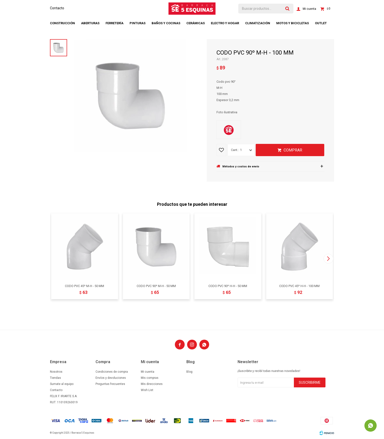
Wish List (147, 390)
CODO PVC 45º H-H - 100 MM (299, 286)
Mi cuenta (147, 371)
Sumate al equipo (61, 384)
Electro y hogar (225, 23)
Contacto (57, 8)
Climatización (257, 23)
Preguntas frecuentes (110, 384)
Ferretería (114, 23)
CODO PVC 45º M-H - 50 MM (84, 286)
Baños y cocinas (166, 23)
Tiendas (55, 378)
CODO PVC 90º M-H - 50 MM (156, 286)
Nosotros (56, 371)
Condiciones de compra (112, 371)
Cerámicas (195, 23)
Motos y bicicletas (292, 23)
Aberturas (90, 23)
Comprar (293, 150)
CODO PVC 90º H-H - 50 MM (227, 286)
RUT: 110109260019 (64, 402)
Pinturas (137, 23)
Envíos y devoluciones (111, 378)
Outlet (321, 23)
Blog (189, 371)
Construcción (62, 23)
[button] (328, 258)
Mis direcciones (152, 384)
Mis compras (149, 378)
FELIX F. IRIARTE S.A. (63, 396)
